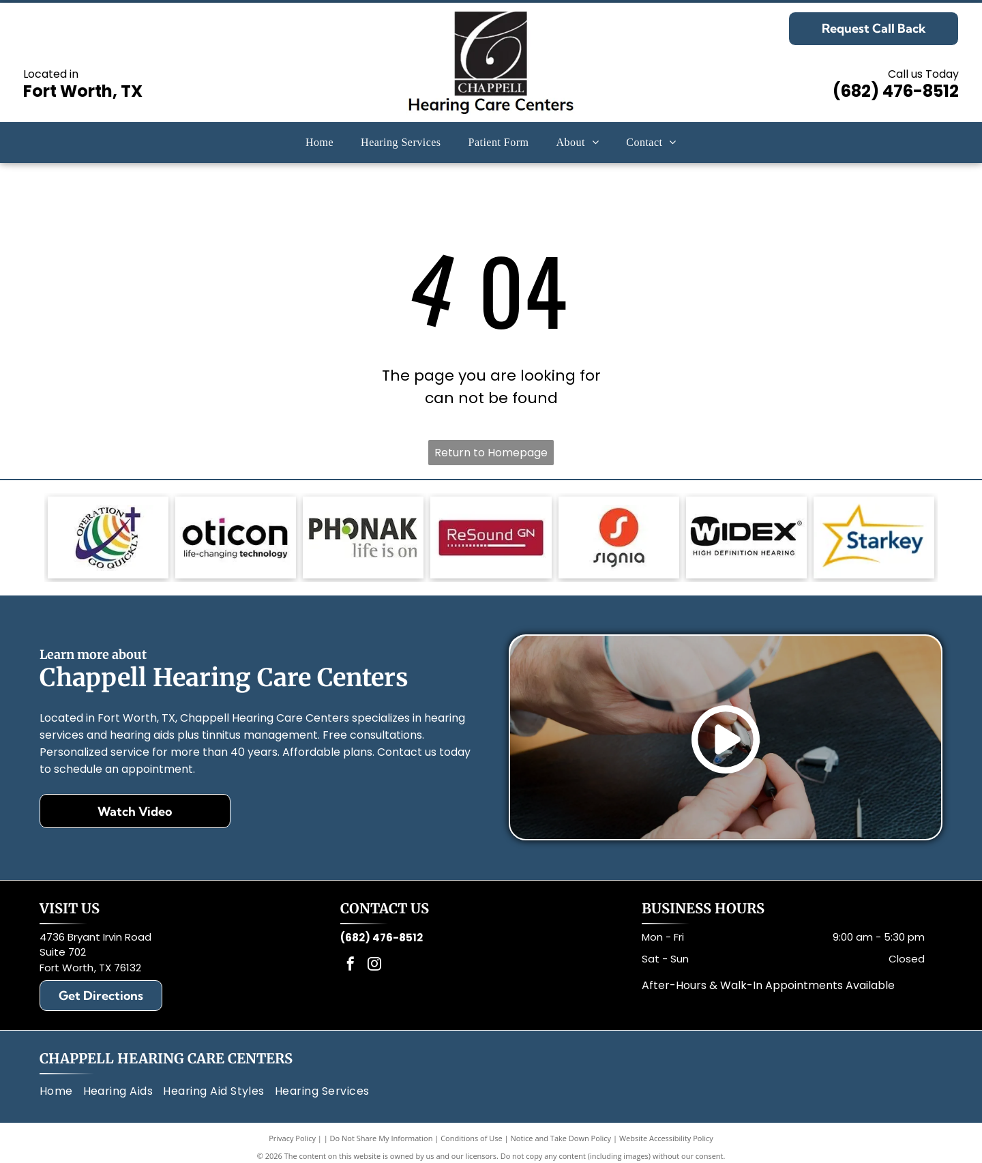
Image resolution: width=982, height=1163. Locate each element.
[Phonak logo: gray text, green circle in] (363, 537)
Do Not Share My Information (381, 1138)
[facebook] (350, 965)
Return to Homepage (491, 452)
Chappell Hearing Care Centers (166, 1058)
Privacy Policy (292, 1138)
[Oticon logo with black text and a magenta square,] (235, 537)
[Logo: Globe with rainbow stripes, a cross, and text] (108, 537)
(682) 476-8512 (896, 91)
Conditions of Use (472, 1138)
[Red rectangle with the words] (490, 537)
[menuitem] (319, 142)
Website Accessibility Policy (666, 1138)
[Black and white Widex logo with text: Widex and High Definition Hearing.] (746, 537)
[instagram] (374, 965)
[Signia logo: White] (619, 537)
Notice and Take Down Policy (561, 1138)
